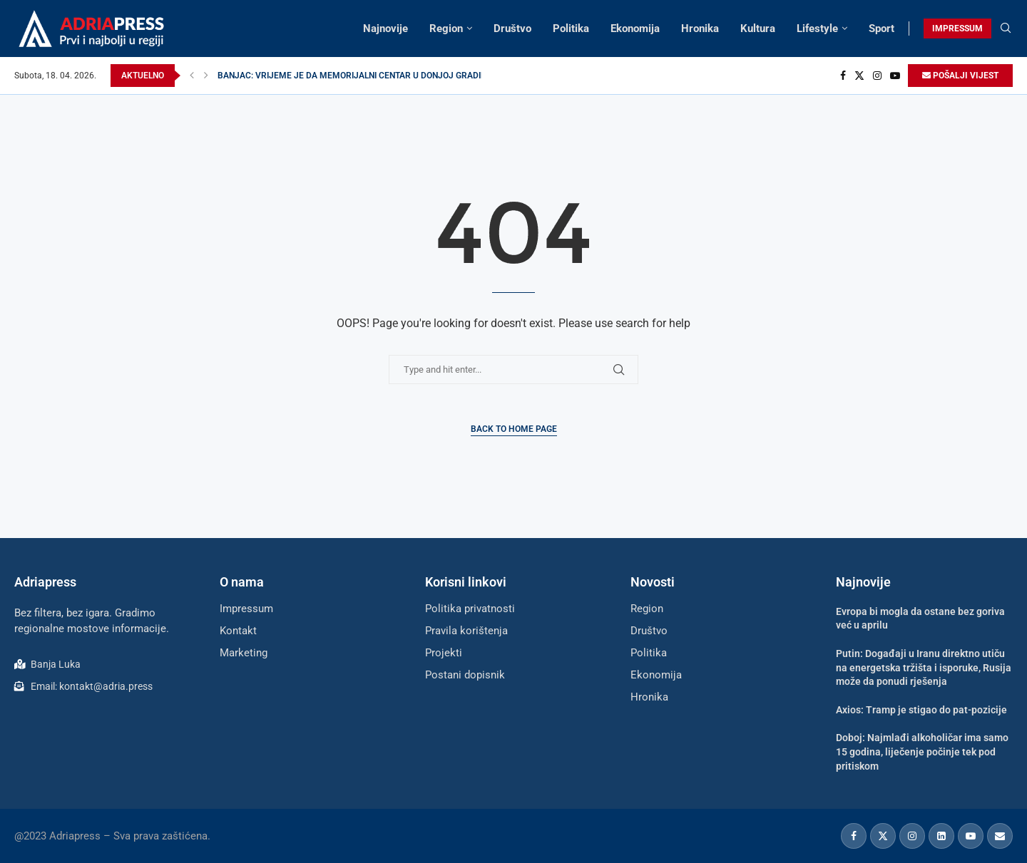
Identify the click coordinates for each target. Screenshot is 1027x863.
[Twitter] (859, 75)
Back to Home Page (514, 429)
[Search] (1005, 28)
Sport (881, 28)
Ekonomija (635, 28)
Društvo (512, 28)
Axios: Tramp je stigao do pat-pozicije (921, 709)
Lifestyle (817, 28)
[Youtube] (895, 75)
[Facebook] (843, 75)
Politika (571, 28)
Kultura (757, 28)
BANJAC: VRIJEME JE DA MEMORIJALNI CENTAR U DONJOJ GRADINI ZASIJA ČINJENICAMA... (401, 76)
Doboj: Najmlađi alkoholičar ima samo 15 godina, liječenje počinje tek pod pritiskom (922, 751)
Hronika (700, 28)
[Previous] (192, 75)
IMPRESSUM (957, 28)
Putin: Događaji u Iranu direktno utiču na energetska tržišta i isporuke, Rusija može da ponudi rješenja (923, 667)
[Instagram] (877, 75)
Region (446, 28)
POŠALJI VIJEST (960, 76)
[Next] (206, 75)
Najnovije (385, 28)
